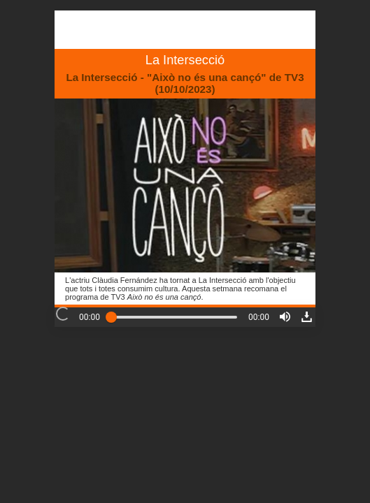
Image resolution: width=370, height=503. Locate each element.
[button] (285, 317)
